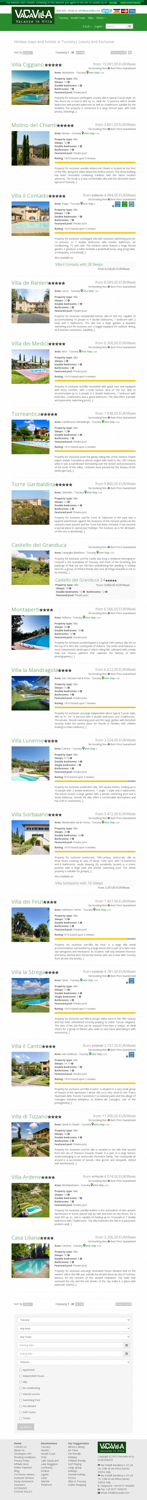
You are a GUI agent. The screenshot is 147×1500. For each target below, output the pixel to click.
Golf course (29, 1412)
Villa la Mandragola (35, 669)
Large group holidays (75, 1469)
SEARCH (25, 1427)
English (99, 26)
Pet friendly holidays (74, 1455)
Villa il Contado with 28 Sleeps (79, 264)
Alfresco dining (76, 1446)
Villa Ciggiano (28, 64)
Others (101, 17)
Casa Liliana (26, 1237)
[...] (75, 111)
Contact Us (20, 1446)
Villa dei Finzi (27, 901)
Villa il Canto (27, 1045)
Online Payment (23, 1467)
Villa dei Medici (30, 343)
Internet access (31, 1394)
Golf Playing (74, 1464)
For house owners (24, 1474)
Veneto (45, 1450)
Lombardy (46, 1467)
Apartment (29, 1369)
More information (130, 2)
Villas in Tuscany (77, 1481)
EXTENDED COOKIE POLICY (23, 1490)
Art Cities (73, 1450)
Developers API (22, 1453)
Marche (45, 1481)
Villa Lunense (28, 740)
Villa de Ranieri (30, 282)
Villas (90, 17)
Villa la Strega (28, 971)
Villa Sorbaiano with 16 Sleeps (79, 883)
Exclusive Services (24, 1477)
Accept (113, 2)
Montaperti (25, 609)
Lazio (44, 1477)
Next (80, 52)
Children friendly (77, 1460)
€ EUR (87, 26)
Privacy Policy (21, 1460)
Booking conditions (25, 1457)
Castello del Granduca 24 (80, 580)
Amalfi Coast (78, 17)
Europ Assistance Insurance (23, 1483)
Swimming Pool (31, 1400)
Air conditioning (31, 1388)
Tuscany (63, 17)
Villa (25, 1382)
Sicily (43, 1457)
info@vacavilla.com (89, 10)
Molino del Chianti (34, 125)
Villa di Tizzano (30, 1116)
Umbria (45, 1471)
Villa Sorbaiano (30, 814)
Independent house (33, 1376)
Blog (16, 1471)
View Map (93, 72)
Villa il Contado (30, 195)
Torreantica (26, 413)
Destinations (49, 1443)
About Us (19, 1450)
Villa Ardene (26, 1176)
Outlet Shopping (77, 1484)
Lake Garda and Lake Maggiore (50, 1462)
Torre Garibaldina (33, 484)
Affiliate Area (21, 1464)
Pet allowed (29, 1406)
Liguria (44, 1474)
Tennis (26, 1418)
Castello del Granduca (39, 544)
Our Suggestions (78, 1443)
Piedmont (46, 1484)
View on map (118, 52)
